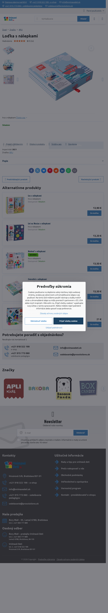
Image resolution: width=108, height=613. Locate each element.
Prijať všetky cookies (68, 320)
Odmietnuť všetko (38, 320)
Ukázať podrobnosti (54, 327)
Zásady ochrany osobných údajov (54, 313)
